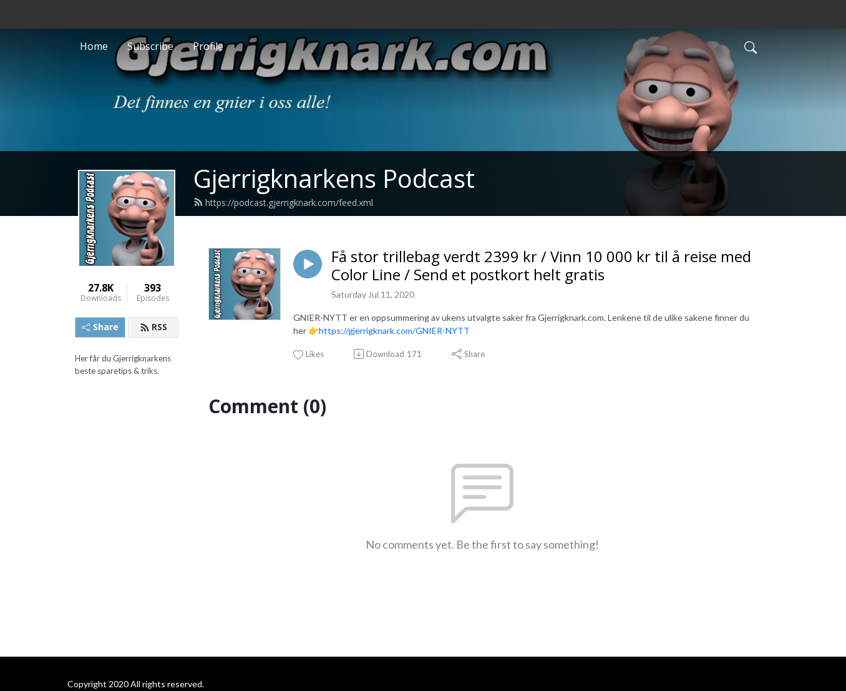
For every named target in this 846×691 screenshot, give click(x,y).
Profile (208, 46)
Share (100, 327)
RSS (153, 327)
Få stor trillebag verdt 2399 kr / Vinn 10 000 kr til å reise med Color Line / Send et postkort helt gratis (541, 266)
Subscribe (150, 46)
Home (94, 46)
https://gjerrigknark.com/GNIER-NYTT (394, 330)
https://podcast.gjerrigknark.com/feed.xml (283, 202)
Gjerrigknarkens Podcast (334, 178)
